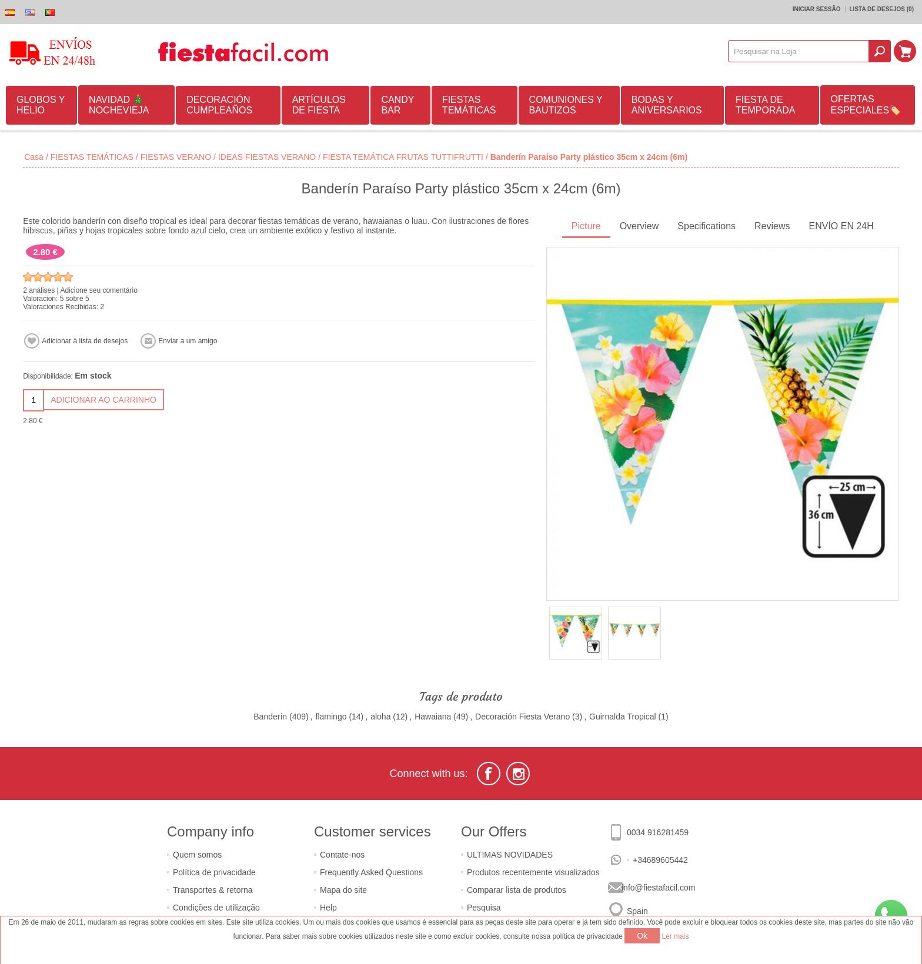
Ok (642, 935)
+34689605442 (660, 860)
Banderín (270, 716)
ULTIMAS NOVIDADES (510, 854)
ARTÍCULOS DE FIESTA (319, 105)
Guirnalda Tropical (622, 716)
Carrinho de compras (905, 51)
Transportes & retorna (213, 890)
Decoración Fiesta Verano (522, 716)
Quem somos (197, 854)
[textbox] (798, 51)
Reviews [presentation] (772, 226)
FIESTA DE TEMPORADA (765, 105)
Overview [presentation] (639, 226)
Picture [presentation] (586, 226)
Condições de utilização (216, 907)
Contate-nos (342, 854)
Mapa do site (343, 890)
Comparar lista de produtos (516, 890)
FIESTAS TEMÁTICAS (469, 105)
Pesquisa (484, 907)
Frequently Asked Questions (371, 872)
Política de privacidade (214, 872)
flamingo (331, 716)
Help (328, 907)
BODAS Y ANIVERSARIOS (667, 105)
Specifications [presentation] (706, 226)
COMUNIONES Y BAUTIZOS (566, 105)
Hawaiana (433, 716)
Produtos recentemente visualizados (533, 872)
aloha (380, 716)
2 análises (39, 290)
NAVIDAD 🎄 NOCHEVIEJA (119, 105)
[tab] (586, 227)
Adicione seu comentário (98, 290)
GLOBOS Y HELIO (40, 105)
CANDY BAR (397, 105)
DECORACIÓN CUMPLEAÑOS (219, 105)
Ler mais (675, 936)
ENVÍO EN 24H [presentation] (841, 226)
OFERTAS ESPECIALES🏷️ (866, 104)
